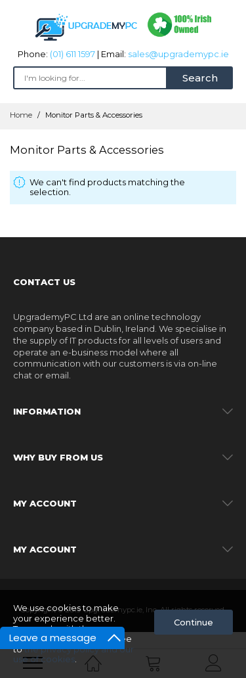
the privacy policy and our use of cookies (73, 654)
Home (22, 115)
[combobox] (90, 77)
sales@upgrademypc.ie (178, 54)
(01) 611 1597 (72, 54)
